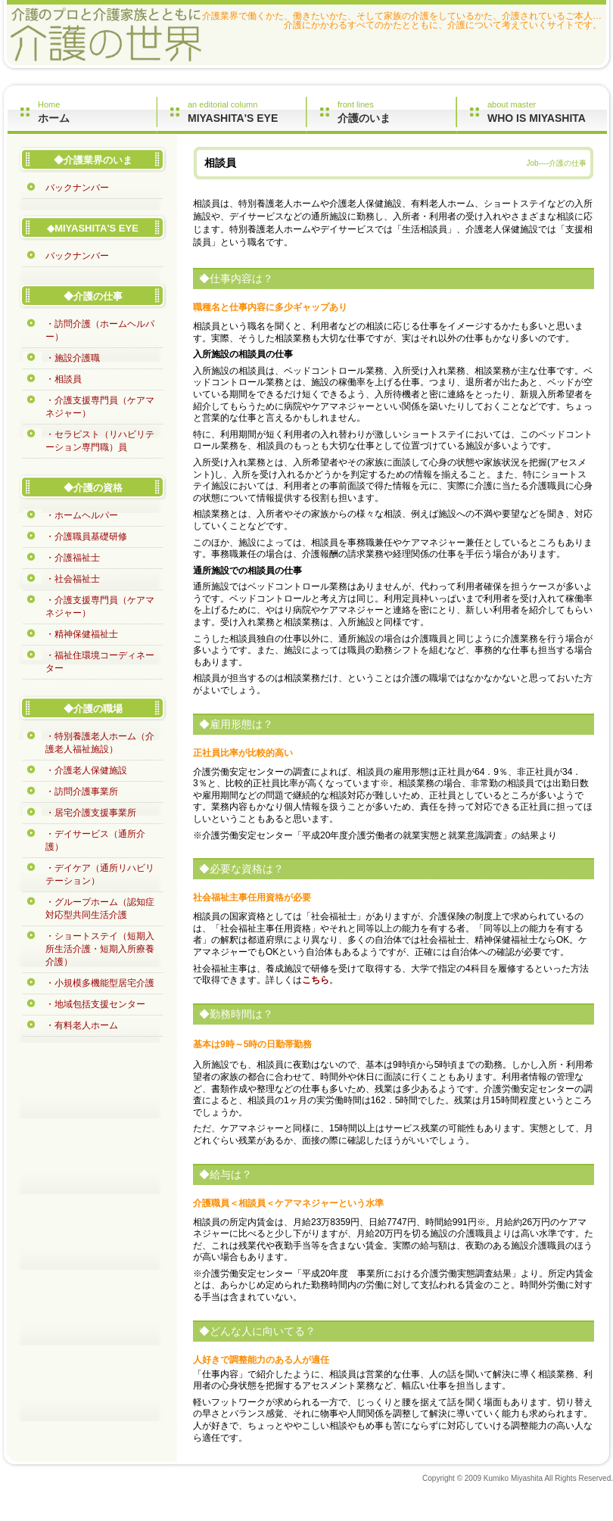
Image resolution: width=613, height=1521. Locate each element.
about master (547, 112)
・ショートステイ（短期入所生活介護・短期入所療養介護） (99, 949)
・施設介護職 (72, 358)
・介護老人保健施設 (86, 770)
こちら (315, 980)
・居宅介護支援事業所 (90, 812)
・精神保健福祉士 (81, 634)
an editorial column (247, 112)
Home (97, 112)
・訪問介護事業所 (81, 791)
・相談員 (63, 379)
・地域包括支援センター (95, 1004)
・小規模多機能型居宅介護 (99, 983)
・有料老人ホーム (81, 1025)
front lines (397, 112)
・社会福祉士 (72, 579)
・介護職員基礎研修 (86, 536)
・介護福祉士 (72, 557)
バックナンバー (77, 187)
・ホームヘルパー (81, 515)
